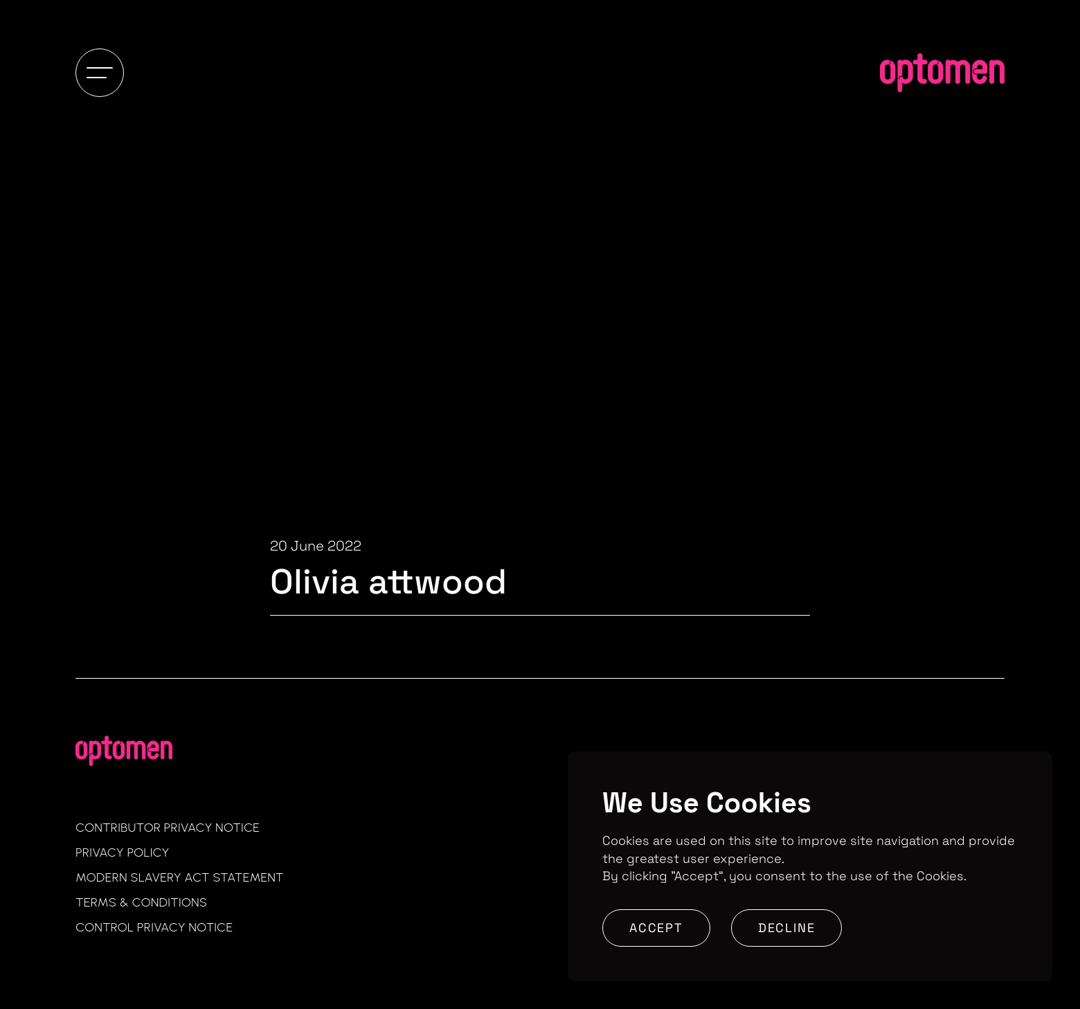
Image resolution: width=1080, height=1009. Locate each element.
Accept (656, 928)
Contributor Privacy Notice (167, 827)
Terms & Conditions (141, 902)
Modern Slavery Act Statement (179, 877)
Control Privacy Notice (154, 927)
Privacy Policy (122, 852)
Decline (787, 928)
